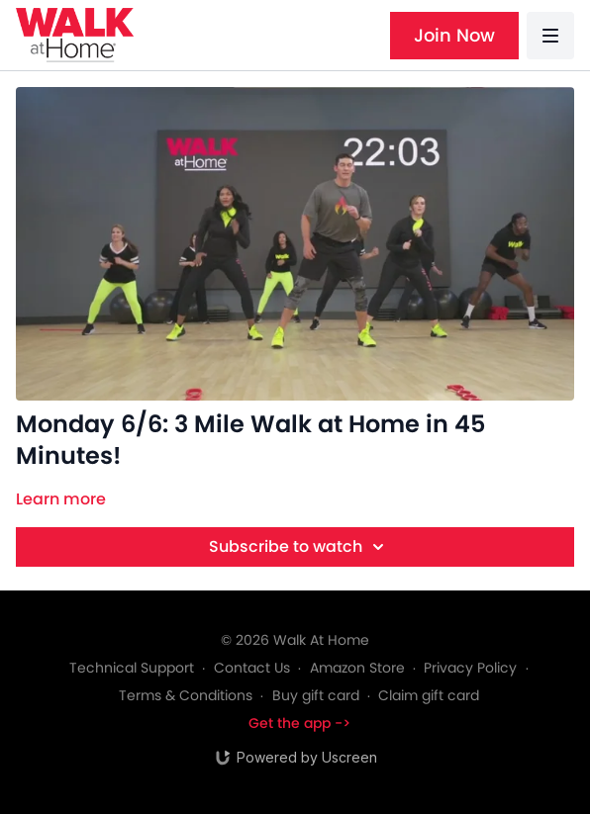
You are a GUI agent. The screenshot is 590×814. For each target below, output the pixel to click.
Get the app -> (299, 723)
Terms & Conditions (185, 695)
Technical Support (131, 668)
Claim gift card (428, 695)
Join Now (454, 35)
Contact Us (252, 668)
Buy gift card (315, 695)
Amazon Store (357, 668)
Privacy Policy (470, 668)
